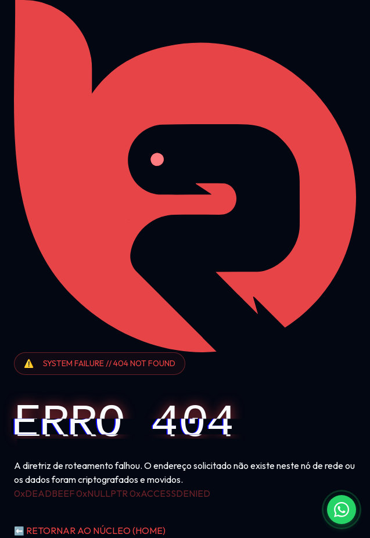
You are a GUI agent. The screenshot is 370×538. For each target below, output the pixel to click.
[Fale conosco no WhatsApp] (341, 509)
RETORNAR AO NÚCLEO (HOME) (90, 530)
